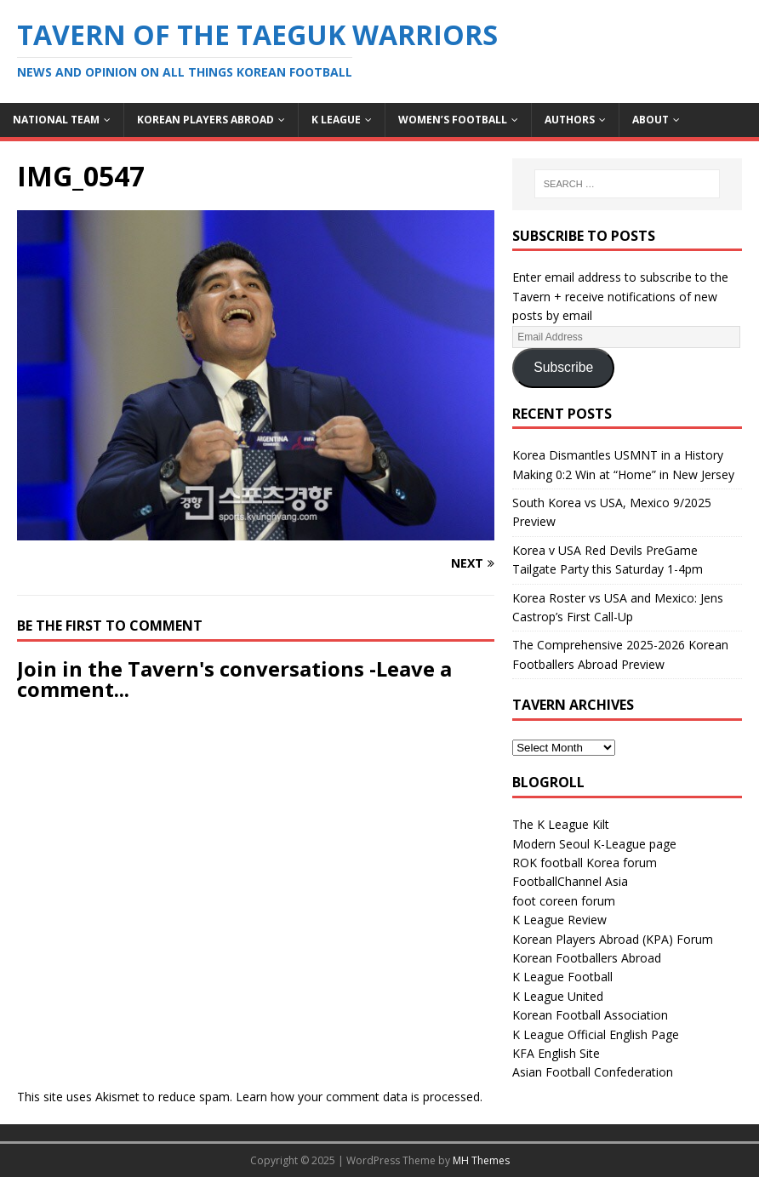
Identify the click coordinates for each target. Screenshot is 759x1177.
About (650, 119)
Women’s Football (452, 119)
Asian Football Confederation (592, 1072)
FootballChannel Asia (570, 881)
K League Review (559, 919)
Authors (570, 119)
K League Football (562, 976)
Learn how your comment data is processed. (359, 1096)
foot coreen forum (563, 901)
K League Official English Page (595, 1034)
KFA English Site (556, 1053)
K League (336, 119)
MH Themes (481, 1160)
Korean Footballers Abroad (586, 958)
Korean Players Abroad (205, 119)
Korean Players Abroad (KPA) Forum (612, 939)
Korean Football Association (590, 1015)
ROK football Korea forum (584, 862)
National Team (56, 119)
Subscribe (563, 367)
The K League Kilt (560, 824)
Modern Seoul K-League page (594, 844)
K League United (557, 996)
